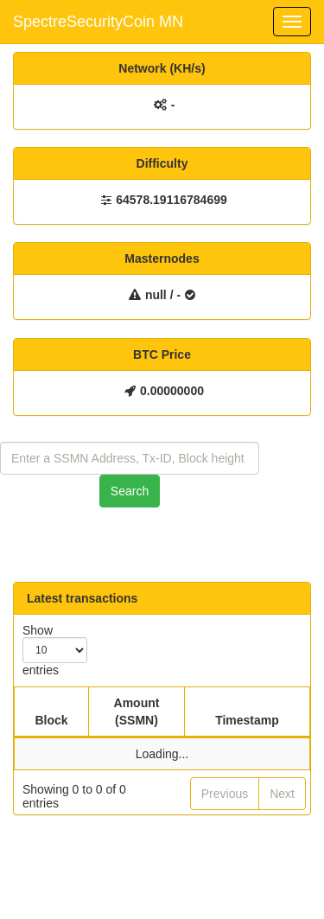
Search (130, 491)
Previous (224, 794)
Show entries (54, 650)
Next (282, 794)
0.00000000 (172, 391)
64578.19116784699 (171, 200)
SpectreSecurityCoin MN (98, 21)
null (156, 295)
